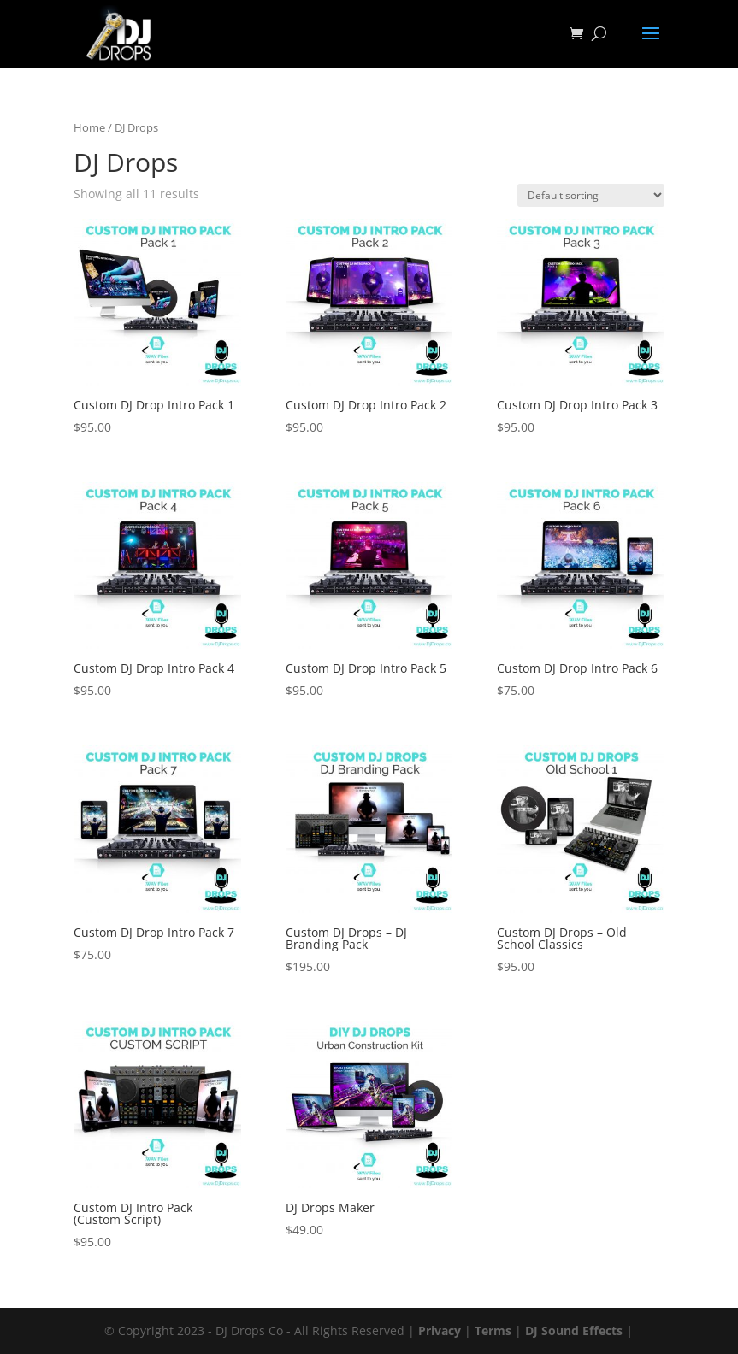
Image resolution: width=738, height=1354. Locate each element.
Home (89, 127)
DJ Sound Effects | (579, 1330)
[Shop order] (590, 195)
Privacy (439, 1330)
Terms (493, 1330)
